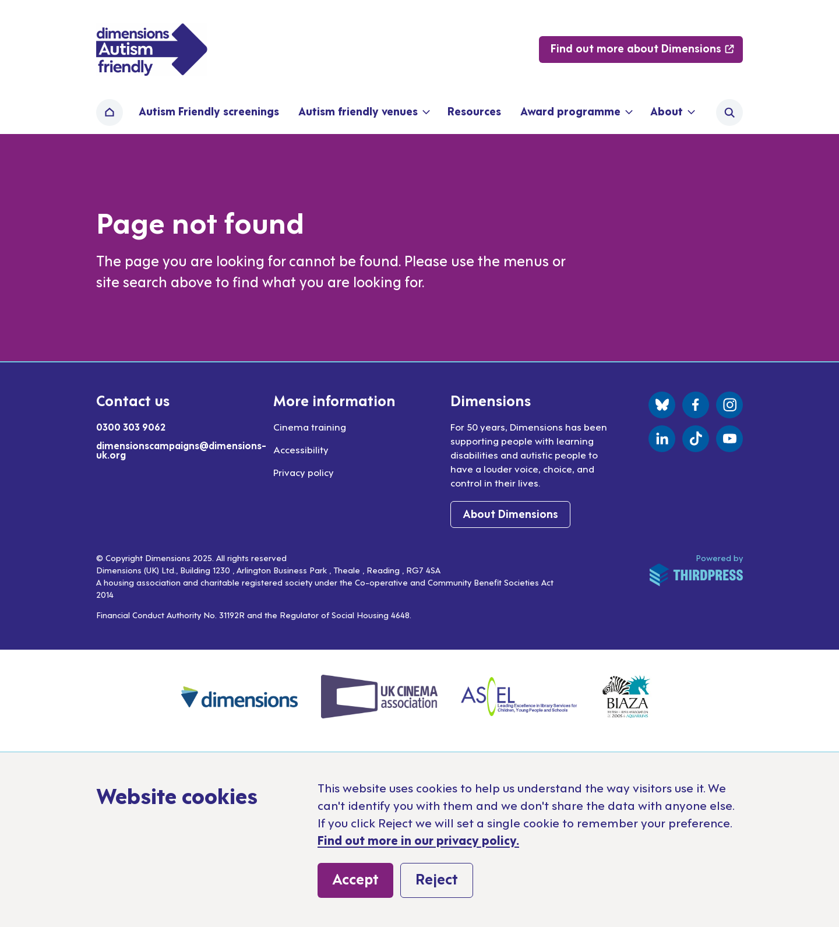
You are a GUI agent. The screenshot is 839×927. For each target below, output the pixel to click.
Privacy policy (303, 472)
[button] (363, 112)
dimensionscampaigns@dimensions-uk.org (181, 449)
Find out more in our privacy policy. (418, 839)
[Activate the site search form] (729, 112)
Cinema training (309, 426)
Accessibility (301, 449)
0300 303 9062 (130, 426)
